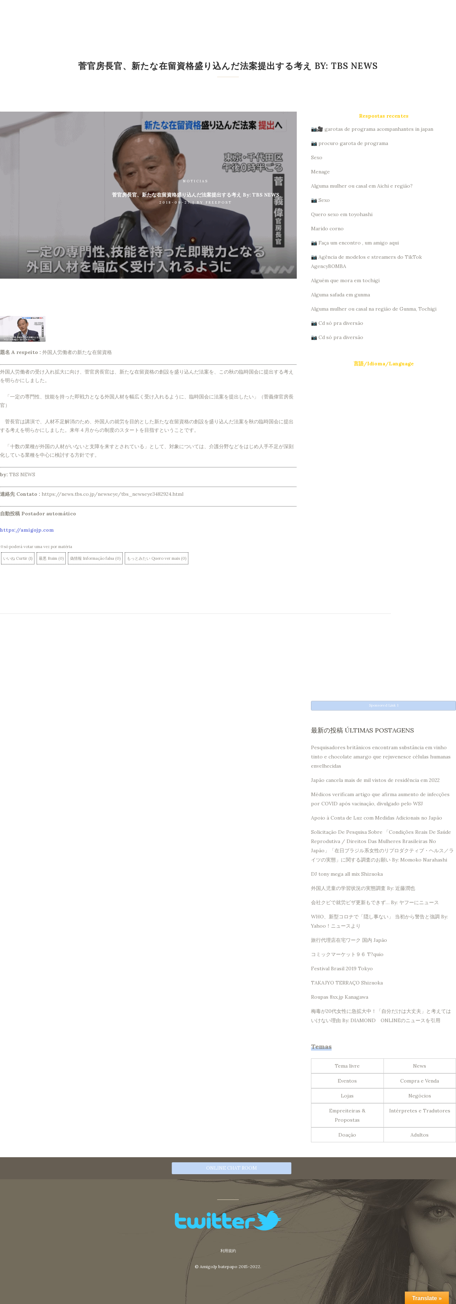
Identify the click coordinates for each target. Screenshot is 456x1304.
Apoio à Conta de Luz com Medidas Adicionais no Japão (376, 817)
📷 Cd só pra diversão (337, 323)
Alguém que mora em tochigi (345, 280)
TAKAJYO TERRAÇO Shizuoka (347, 981)
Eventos (347, 1080)
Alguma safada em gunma (340, 294)
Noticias (195, 181)
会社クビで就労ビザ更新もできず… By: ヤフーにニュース (375, 901)
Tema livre (347, 1065)
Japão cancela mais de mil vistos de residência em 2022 (375, 779)
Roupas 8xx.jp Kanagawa (339, 996)
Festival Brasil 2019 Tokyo (342, 967)
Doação (347, 1134)
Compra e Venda (419, 1080)
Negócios (419, 1094)
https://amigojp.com (27, 530)
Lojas (347, 1094)
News (419, 1065)
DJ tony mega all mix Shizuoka (347, 873)
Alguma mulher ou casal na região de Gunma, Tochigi (373, 309)
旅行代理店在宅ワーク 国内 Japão (349, 939)
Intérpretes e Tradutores (419, 1109)
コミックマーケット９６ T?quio (347, 953)
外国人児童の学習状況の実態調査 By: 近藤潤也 (363, 887)
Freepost (219, 202)
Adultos (420, 1134)
